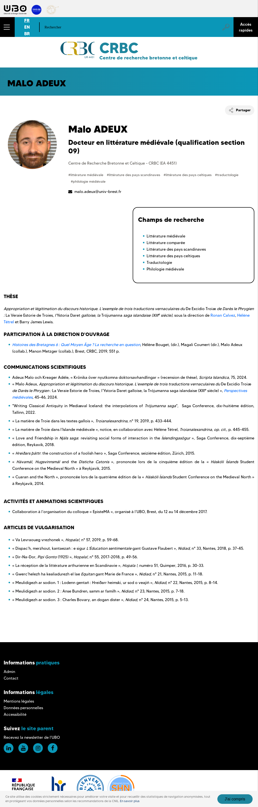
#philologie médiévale (88, 181)
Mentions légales (19, 701)
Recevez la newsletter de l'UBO (32, 737)
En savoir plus (130, 801)
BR (27, 33)
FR (27, 20)
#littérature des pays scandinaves (134, 175)
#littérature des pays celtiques (188, 175)
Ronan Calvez (223, 315)
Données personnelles (23, 708)
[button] (7, 27)
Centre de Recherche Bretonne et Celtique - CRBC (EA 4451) (122, 163)
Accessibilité (15, 714)
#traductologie (226, 175)
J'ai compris (235, 799)
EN (27, 27)
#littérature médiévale (86, 175)
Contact (11, 678)
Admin (9, 671)
